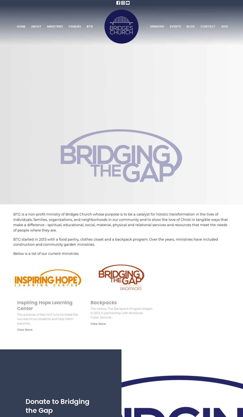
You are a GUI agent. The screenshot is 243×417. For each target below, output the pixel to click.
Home (21, 26)
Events (175, 26)
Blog (191, 26)
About (36, 26)
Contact (207, 26)
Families (75, 26)
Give (224, 26)
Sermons (157, 26)
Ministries (55, 26)
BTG (90, 26)
